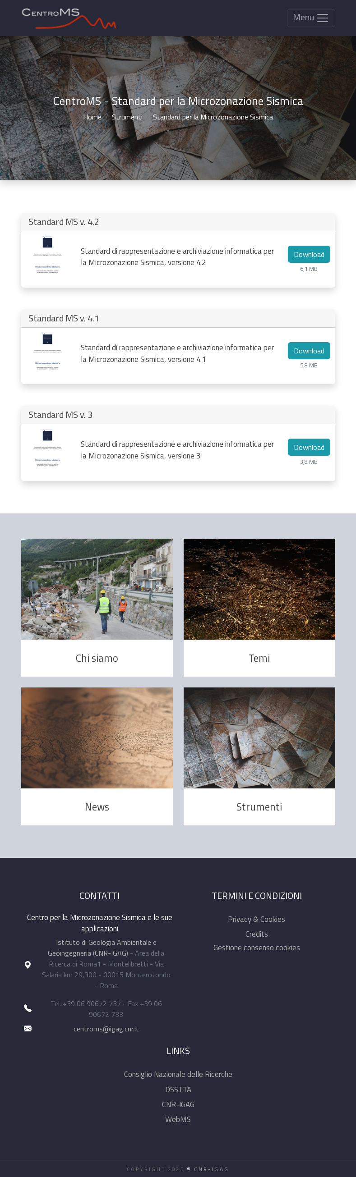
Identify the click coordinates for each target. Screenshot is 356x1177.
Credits (256, 934)
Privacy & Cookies (256, 919)
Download (309, 254)
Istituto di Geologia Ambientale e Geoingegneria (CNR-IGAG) (102, 947)
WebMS (178, 1119)
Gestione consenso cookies (256, 947)
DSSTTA (178, 1089)
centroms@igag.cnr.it (106, 1028)
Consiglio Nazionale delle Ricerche (178, 1074)
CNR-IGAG (178, 1104)
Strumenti (127, 116)
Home (92, 116)
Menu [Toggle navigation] (311, 17)
